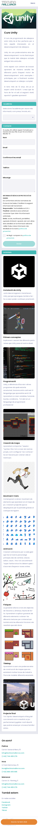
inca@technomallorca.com (13, 768)
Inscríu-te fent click (19, 822)
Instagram (6, 805)
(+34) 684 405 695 (9, 772)
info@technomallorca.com (13, 753)
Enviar (19, 244)
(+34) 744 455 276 (9, 756)
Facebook (6, 802)
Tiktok (4, 810)
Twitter (5, 807)
